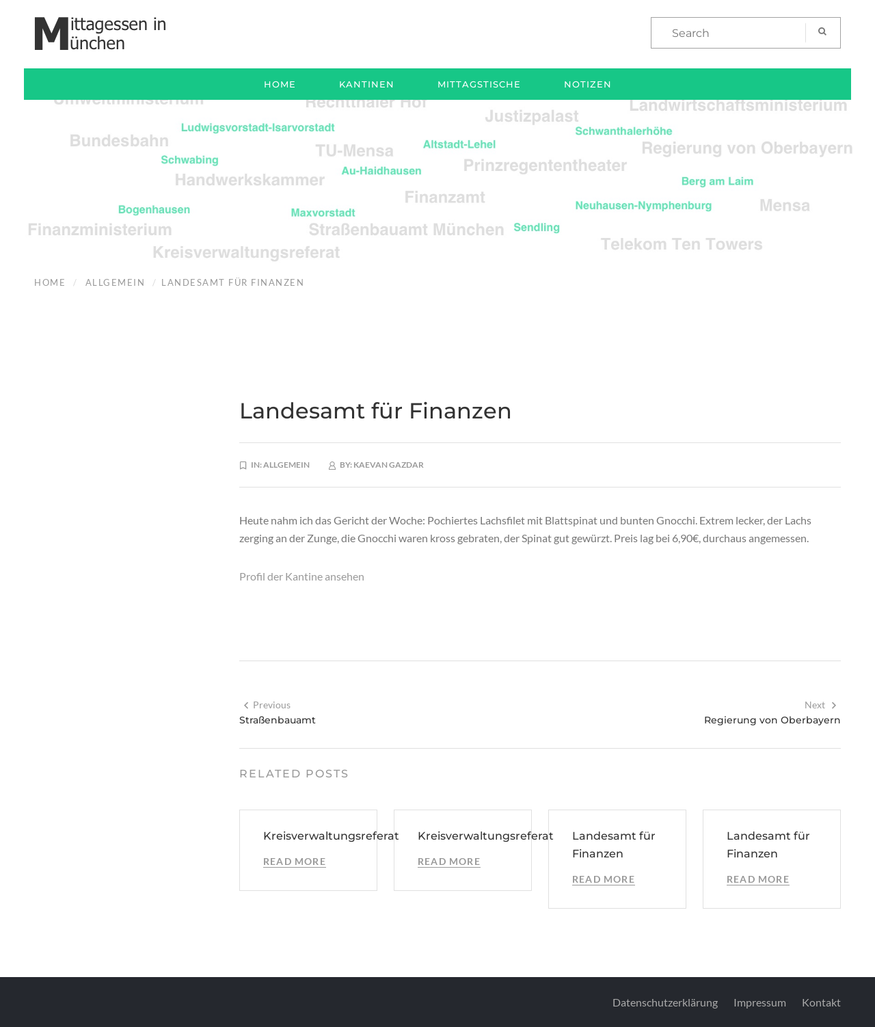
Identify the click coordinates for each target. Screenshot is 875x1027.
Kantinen (366, 84)
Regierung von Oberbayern (772, 720)
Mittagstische (479, 84)
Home (280, 84)
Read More (294, 861)
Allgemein (115, 282)
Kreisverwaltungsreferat (331, 835)
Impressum (759, 1002)
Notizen (588, 84)
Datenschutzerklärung (665, 1002)
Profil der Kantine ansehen (301, 576)
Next (821, 704)
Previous (267, 704)
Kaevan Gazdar (388, 464)
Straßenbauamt (277, 720)
